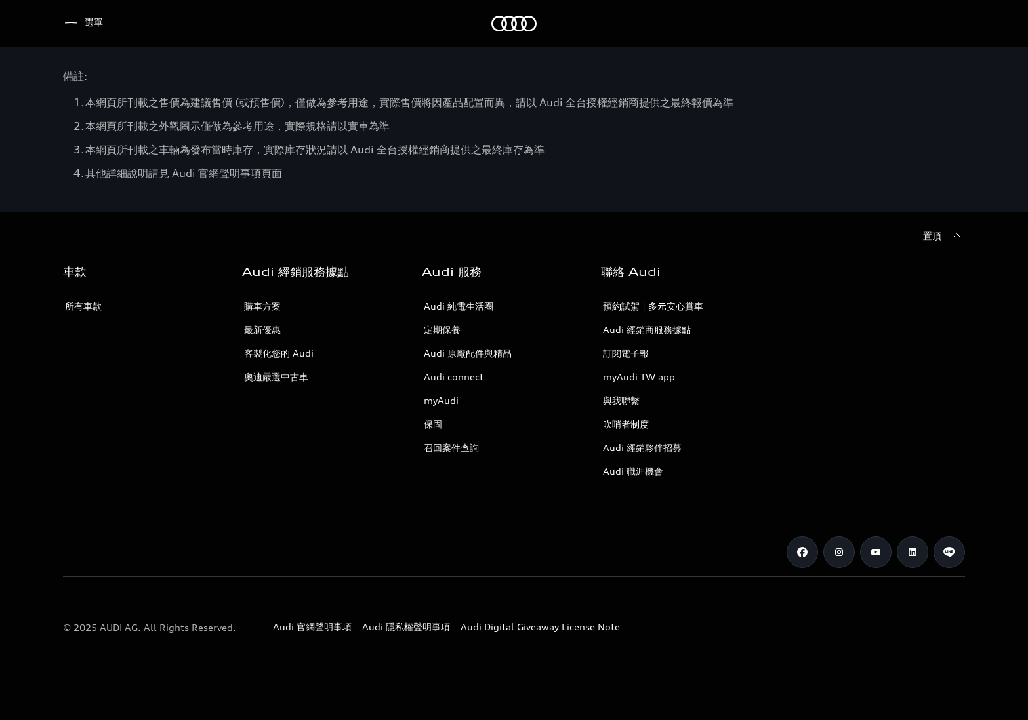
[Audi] (85, 23)
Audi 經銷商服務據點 (647, 329)
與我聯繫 (621, 400)
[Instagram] (839, 552)
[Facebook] (802, 552)
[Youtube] (876, 552)
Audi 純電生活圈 (458, 305)
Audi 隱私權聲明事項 (406, 626)
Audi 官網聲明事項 (312, 626)
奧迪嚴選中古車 (276, 376)
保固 (433, 424)
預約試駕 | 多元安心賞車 (653, 305)
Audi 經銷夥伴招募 (642, 447)
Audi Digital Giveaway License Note (540, 626)
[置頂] (944, 236)
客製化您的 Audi (279, 353)
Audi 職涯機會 (633, 471)
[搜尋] (949, 23)
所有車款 (83, 305)
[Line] (949, 552)
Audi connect (453, 376)
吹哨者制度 (626, 424)
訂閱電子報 (626, 353)
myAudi (441, 400)
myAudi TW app (639, 376)
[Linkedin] (912, 552)
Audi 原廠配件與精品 (468, 353)
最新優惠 (262, 329)
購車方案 (262, 305)
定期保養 (442, 329)
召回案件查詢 (451, 447)
